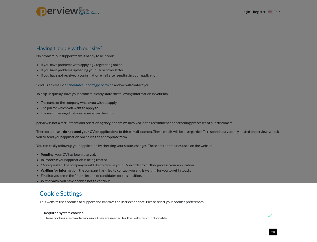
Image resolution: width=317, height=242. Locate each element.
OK (273, 232)
